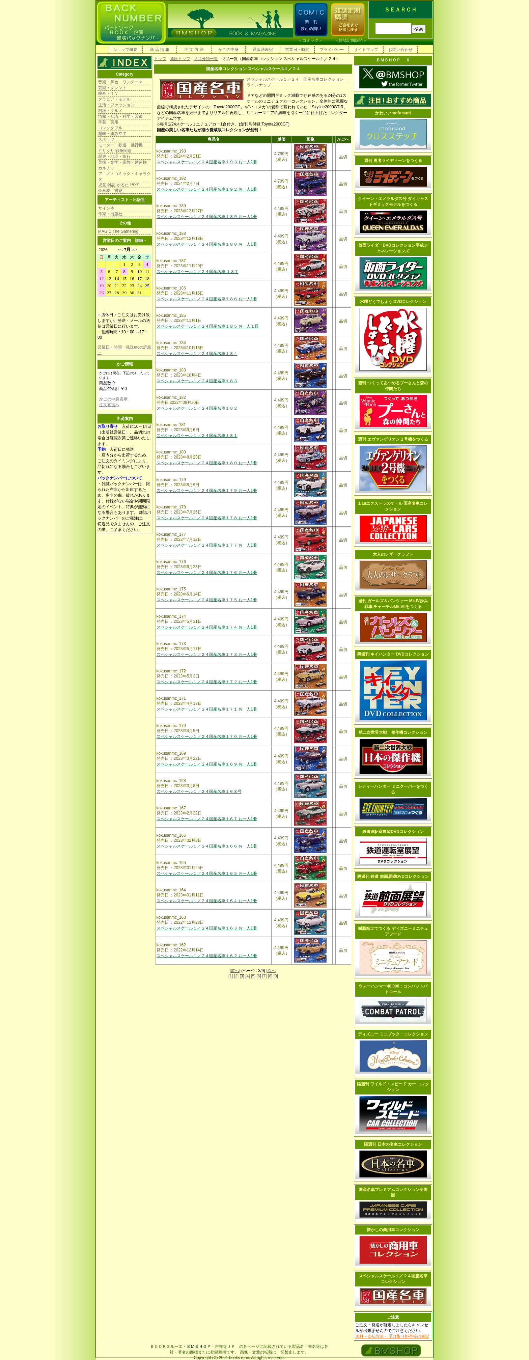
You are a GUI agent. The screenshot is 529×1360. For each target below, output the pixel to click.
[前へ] (235, 970)
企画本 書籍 (110, 190)
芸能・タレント (112, 87)
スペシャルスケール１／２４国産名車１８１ (197, 435)
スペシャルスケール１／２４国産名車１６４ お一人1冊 (207, 900)
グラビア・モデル (114, 99)
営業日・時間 (297, 49)
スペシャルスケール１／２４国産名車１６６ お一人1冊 (207, 846)
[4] (247, 976)
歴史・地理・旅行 (114, 156)
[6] (259, 976)
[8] (270, 976)
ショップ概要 (125, 49)
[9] (276, 976)
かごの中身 (228, 49)
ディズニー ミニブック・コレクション (393, 1034)
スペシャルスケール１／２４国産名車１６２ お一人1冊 (207, 955)
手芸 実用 (108, 122)
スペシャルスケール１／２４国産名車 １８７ (198, 271)
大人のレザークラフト (393, 554)
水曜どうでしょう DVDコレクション (393, 301)
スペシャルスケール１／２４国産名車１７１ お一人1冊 (207, 709)
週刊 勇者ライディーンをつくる (393, 160)
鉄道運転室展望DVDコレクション (392, 831)
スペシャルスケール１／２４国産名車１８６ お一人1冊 (207, 299)
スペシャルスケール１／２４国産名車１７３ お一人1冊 (207, 654)
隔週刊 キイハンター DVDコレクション (393, 654)
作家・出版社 (110, 214)
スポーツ (106, 139)
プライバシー (331, 49)
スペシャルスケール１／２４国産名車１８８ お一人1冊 (207, 244)
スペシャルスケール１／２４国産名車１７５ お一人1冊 (207, 600)
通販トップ (180, 58)
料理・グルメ (110, 110)
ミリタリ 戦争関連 (115, 150)
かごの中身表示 (113, 399)
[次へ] (271, 970)
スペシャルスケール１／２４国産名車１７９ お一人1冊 (207, 490)
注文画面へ (109, 405)
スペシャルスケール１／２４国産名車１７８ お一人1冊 (207, 518)
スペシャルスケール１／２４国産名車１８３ (197, 381)
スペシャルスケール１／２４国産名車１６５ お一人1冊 (207, 873)
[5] (253, 976)
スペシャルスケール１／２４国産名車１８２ (197, 408)
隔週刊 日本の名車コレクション (393, 1144)
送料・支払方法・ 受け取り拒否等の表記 (392, 1336)
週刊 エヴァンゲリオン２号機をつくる (393, 439)
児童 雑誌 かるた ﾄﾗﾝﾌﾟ (119, 185)
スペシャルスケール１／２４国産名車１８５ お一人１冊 (208, 326)
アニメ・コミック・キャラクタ (124, 176)
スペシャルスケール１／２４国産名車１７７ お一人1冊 (207, 545)
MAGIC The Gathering (118, 231)
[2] (236, 976)
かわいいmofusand (393, 113)
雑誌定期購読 (351, 40)
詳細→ (141, 240)
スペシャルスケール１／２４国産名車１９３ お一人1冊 (207, 162)
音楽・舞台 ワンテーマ (120, 82)
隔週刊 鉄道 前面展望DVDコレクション (393, 876)
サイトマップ (366, 49)
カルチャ (106, 168)
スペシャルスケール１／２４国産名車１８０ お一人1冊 (207, 463)
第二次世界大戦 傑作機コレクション (393, 732)
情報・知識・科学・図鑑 (120, 116)
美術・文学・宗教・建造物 (122, 162)
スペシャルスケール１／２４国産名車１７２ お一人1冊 (207, 681)
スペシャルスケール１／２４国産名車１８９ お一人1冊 (207, 216)
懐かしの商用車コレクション (393, 1229)
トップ (160, 58)
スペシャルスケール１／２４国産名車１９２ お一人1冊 (207, 189)
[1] (230, 976)
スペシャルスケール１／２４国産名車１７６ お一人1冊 (207, 572)
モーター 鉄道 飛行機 (120, 145)
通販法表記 (263, 49)
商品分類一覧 (206, 58)
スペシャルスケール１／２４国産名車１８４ (197, 353)
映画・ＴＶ (108, 93)
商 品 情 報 (159, 49)
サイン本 (106, 208)
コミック (310, 40)
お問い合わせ (400, 49)
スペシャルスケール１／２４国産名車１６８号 (199, 791)
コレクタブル (110, 128)
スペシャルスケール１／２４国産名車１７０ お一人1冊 (207, 736)
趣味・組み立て (112, 133)
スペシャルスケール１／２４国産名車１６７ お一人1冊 (207, 818)
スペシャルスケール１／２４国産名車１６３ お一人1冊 (207, 928)
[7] (264, 976)
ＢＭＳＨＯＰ (199, 1346)
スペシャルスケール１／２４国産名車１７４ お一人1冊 (207, 627)
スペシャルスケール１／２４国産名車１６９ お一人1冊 (207, 764)
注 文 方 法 (194, 49)
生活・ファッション (116, 105)
